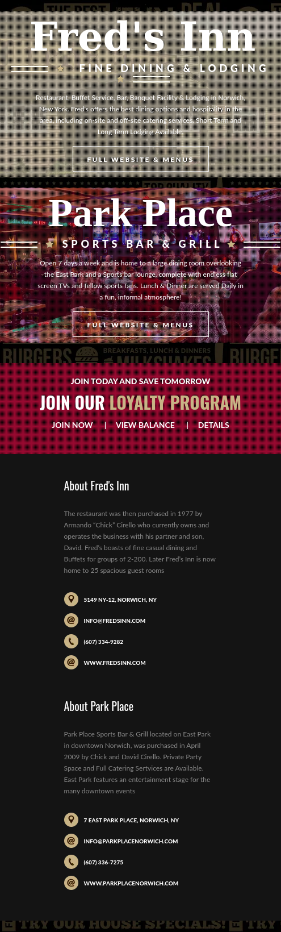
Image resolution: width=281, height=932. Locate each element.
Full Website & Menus (140, 159)
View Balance (145, 425)
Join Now (77, 425)
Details (209, 425)
